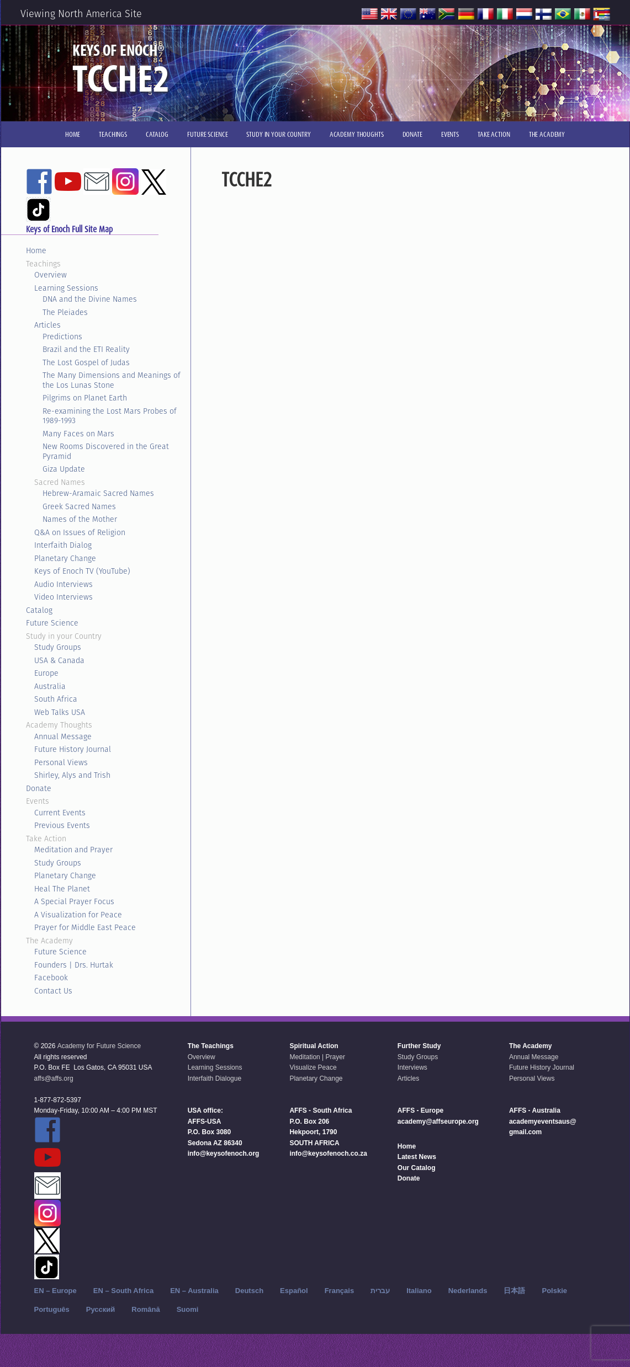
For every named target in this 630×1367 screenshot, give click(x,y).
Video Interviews (63, 596)
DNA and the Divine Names (90, 299)
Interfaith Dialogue (214, 1078)
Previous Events (62, 825)
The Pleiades (65, 312)
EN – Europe (55, 1290)
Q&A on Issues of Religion (79, 532)
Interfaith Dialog (63, 545)
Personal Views (61, 762)
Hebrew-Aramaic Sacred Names (98, 493)
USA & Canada (59, 660)
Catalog (39, 610)
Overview (50, 274)
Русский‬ (100, 1309)
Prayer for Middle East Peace (85, 927)
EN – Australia (194, 1290)
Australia (50, 686)
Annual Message (63, 736)
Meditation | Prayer (317, 1057)
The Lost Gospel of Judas (86, 362)
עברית (380, 1290)
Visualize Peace (312, 1067)
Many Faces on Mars (78, 433)
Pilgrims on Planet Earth (85, 397)
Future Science (52, 622)
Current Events (60, 812)
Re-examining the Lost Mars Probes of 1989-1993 (110, 415)
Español (294, 1290)
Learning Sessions (66, 287)
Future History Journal (72, 749)
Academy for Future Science (99, 1046)
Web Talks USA (59, 712)
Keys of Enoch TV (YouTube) (82, 570)
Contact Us (53, 990)
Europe (46, 673)
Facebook (51, 977)
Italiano (419, 1290)
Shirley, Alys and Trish (72, 775)
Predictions (62, 336)
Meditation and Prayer (73, 849)
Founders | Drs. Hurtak (73, 964)
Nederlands (468, 1290)
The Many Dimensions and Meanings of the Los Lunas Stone (112, 380)
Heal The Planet (62, 888)
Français (339, 1290)
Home (36, 250)
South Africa (55, 698)
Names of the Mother (80, 519)
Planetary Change (65, 558)
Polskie (554, 1290)
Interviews (412, 1067)
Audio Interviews (63, 584)
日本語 (514, 1290)
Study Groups (57, 647)
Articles (47, 324)
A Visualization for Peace (78, 914)
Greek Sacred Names (79, 506)
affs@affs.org (53, 1078)
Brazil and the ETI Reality (86, 349)
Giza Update (64, 468)
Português (52, 1309)
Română (145, 1309)
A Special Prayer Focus (74, 901)
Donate (38, 788)
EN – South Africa (123, 1290)
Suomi (188, 1309)
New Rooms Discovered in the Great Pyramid (106, 451)
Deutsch (249, 1290)
